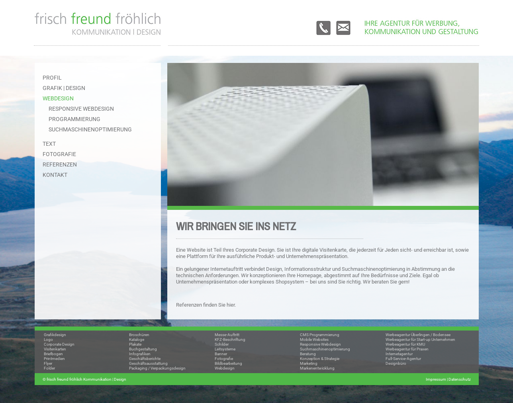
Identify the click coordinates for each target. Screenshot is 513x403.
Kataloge (136, 339)
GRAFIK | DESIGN (64, 88)
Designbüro (396, 363)
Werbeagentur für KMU (405, 344)
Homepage (309, 275)
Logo (48, 339)
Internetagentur (399, 354)
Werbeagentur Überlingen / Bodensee (418, 335)
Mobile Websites (314, 339)
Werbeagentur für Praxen (407, 349)
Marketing (308, 363)
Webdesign (225, 368)
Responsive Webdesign (81, 109)
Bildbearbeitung (228, 363)
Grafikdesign (55, 335)
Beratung (308, 354)
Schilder (222, 344)
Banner (221, 354)
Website (196, 250)
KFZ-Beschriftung (230, 339)
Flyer (48, 363)
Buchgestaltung (143, 349)
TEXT (49, 144)
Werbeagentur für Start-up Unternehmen (420, 339)
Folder (49, 368)
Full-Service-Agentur (403, 358)
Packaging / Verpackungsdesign (157, 368)
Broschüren (139, 335)
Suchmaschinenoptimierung (90, 129)
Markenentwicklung (317, 368)
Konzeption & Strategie (319, 358)
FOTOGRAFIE (59, 154)
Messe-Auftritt (227, 335)
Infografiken (140, 354)
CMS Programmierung (319, 335)
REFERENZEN (60, 164)
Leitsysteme (225, 349)
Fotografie (224, 358)
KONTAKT (55, 175)
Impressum (436, 379)
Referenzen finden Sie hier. (206, 305)
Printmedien (54, 358)
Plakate (135, 344)
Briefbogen (53, 354)
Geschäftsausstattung (148, 363)
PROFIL (52, 77)
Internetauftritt (226, 269)
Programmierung (74, 119)
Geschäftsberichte (145, 358)
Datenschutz (459, 379)
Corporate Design (59, 344)
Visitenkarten (55, 349)
